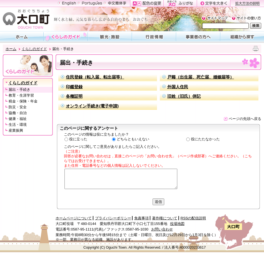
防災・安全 (18, 107)
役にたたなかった (205, 139)
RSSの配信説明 (193, 218)
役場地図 (177, 224)
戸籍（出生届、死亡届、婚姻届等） (200, 77)
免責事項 (141, 218)
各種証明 (74, 96)
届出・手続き (19, 89)
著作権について (164, 218)
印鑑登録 (74, 86)
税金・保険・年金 (23, 101)
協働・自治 (18, 113)
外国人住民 (177, 86)
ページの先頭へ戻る (242, 119)
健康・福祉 (18, 119)
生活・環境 (18, 124)
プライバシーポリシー (113, 218)
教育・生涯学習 (21, 95)
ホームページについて (74, 218)
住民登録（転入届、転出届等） (95, 77)
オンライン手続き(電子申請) (92, 106)
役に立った (78, 139)
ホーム (11, 49)
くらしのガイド (34, 49)
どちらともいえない (133, 139)
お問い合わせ (162, 229)
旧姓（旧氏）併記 (184, 96)
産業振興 (16, 130)
